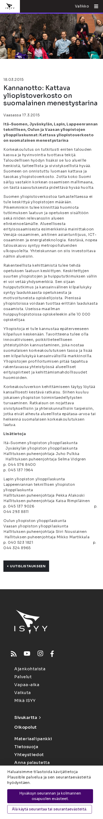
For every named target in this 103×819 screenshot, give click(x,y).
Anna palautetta (32, 762)
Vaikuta (22, 692)
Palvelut (23, 676)
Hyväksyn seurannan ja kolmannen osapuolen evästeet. (50, 796)
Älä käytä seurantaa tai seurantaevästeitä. (49, 809)
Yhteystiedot (29, 754)
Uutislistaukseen (26, 566)
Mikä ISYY (25, 700)
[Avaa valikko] (94, 6)
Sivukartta (27, 717)
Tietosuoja (26, 746)
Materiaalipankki (33, 738)
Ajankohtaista (30, 668)
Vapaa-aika (27, 684)
